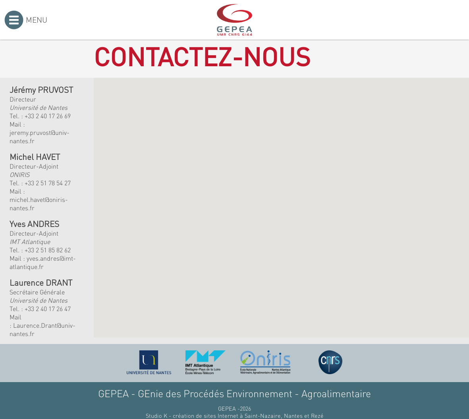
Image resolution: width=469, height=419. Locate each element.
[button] (174, 180)
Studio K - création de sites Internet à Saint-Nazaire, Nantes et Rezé (235, 415)
